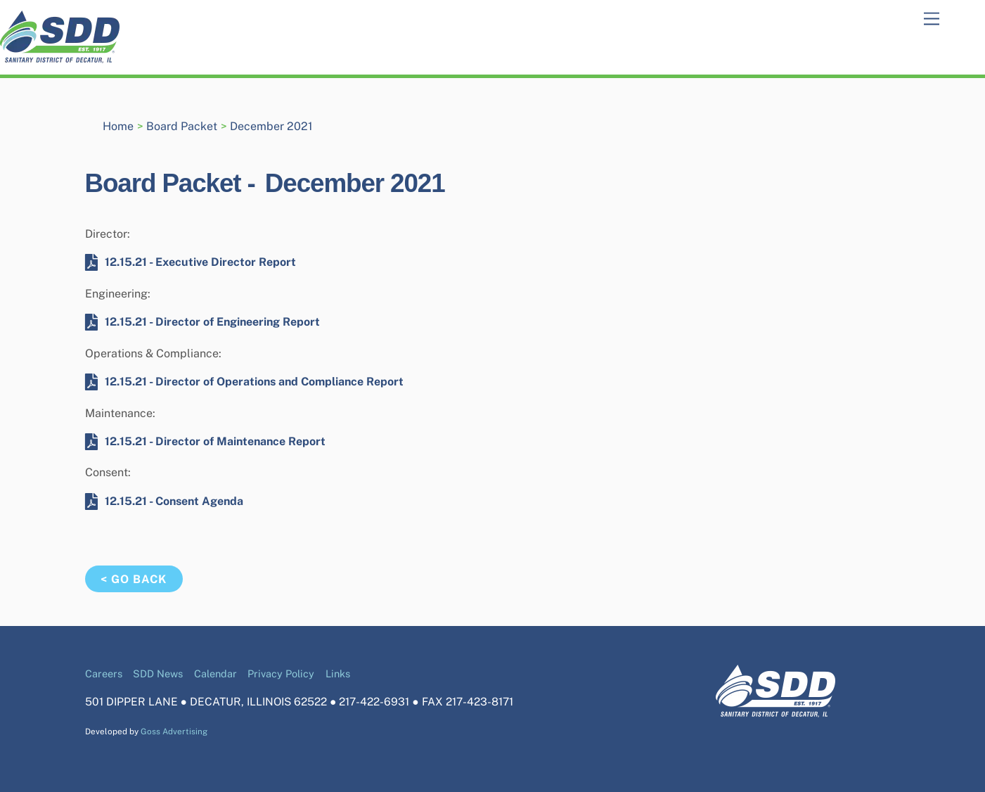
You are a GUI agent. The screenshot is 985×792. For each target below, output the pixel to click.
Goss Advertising (174, 731)
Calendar (215, 673)
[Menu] (932, 19)
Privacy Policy (280, 673)
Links (338, 673)
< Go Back (134, 579)
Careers (103, 673)
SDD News (158, 673)
